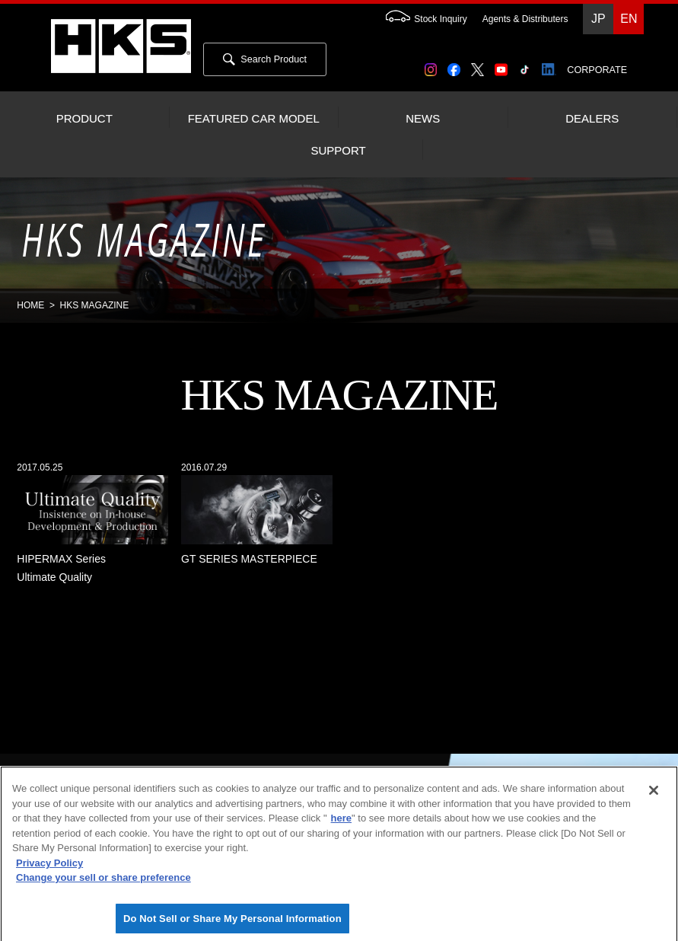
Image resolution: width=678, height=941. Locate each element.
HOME (30, 305)
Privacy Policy (49, 869)
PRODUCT (84, 119)
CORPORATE (597, 70)
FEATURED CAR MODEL (254, 119)
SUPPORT (337, 151)
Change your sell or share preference (103, 883)
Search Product (265, 59)
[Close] (653, 796)
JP (598, 18)
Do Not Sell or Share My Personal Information (232, 924)
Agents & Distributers (525, 19)
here (341, 824)
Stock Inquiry (418, 19)
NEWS (423, 119)
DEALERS (592, 119)
